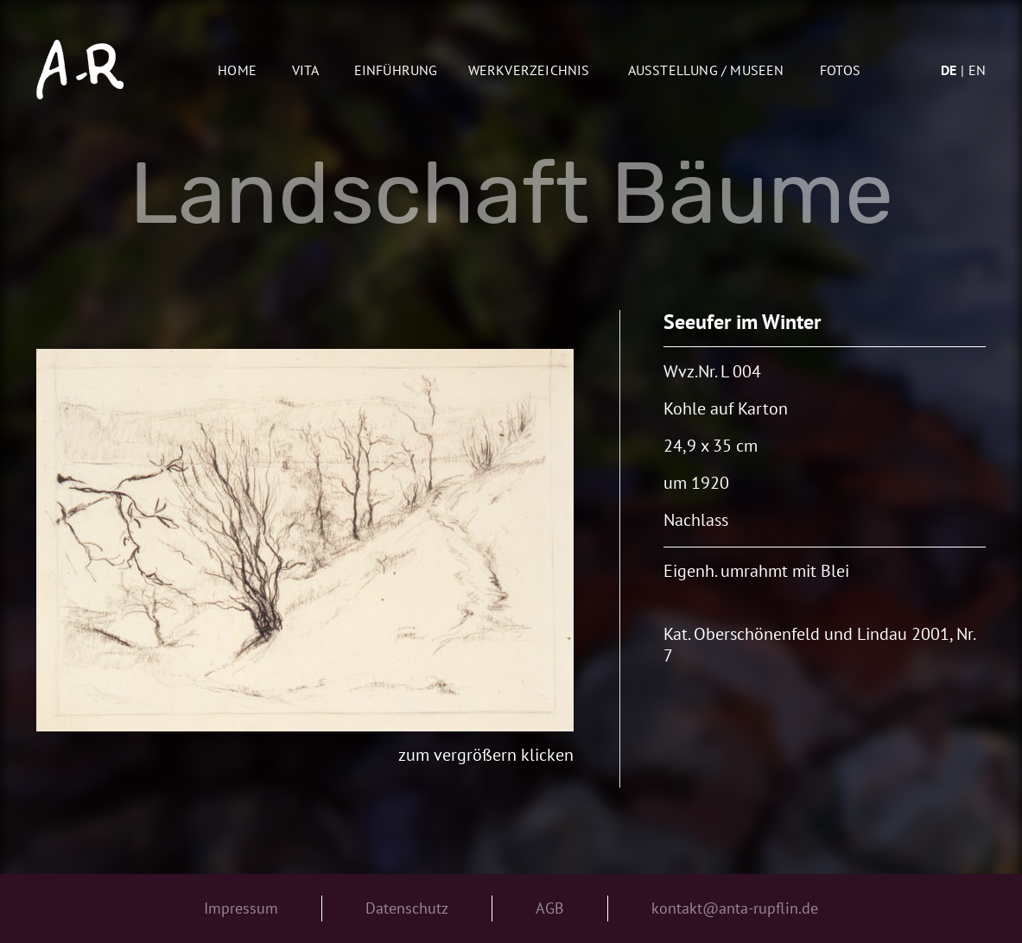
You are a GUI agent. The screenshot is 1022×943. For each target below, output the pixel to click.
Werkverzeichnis (529, 70)
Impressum (241, 908)
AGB (550, 908)
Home (237, 70)
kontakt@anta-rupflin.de (734, 908)
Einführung (396, 70)
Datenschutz (406, 908)
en (977, 70)
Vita (306, 70)
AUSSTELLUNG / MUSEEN (706, 70)
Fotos (840, 70)
